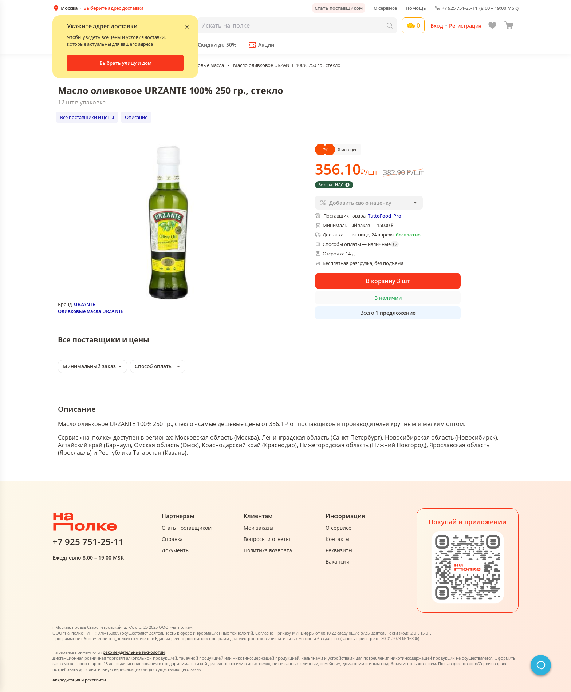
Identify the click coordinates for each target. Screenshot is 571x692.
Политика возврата (268, 550)
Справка (172, 539)
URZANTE (84, 304)
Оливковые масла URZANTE (90, 311)
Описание (136, 117)
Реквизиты (339, 550)
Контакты (338, 539)
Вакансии (338, 561)
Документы (176, 550)
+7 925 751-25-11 (459, 8)
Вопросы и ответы (267, 539)
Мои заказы (258, 527)
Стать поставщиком (339, 8)
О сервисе (385, 8)
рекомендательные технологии (134, 652)
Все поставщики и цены (87, 117)
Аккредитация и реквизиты (79, 680)
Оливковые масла (204, 65)
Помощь (416, 8)
